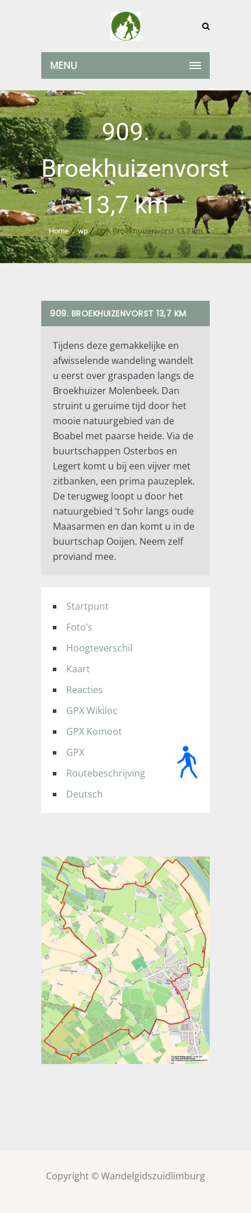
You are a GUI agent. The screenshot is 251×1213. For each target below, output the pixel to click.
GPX (75, 752)
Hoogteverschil (99, 648)
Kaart (78, 668)
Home (59, 231)
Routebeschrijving (105, 773)
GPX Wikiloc (91, 710)
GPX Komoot (94, 731)
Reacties (84, 689)
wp (83, 231)
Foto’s (79, 627)
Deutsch (84, 794)
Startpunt (87, 606)
